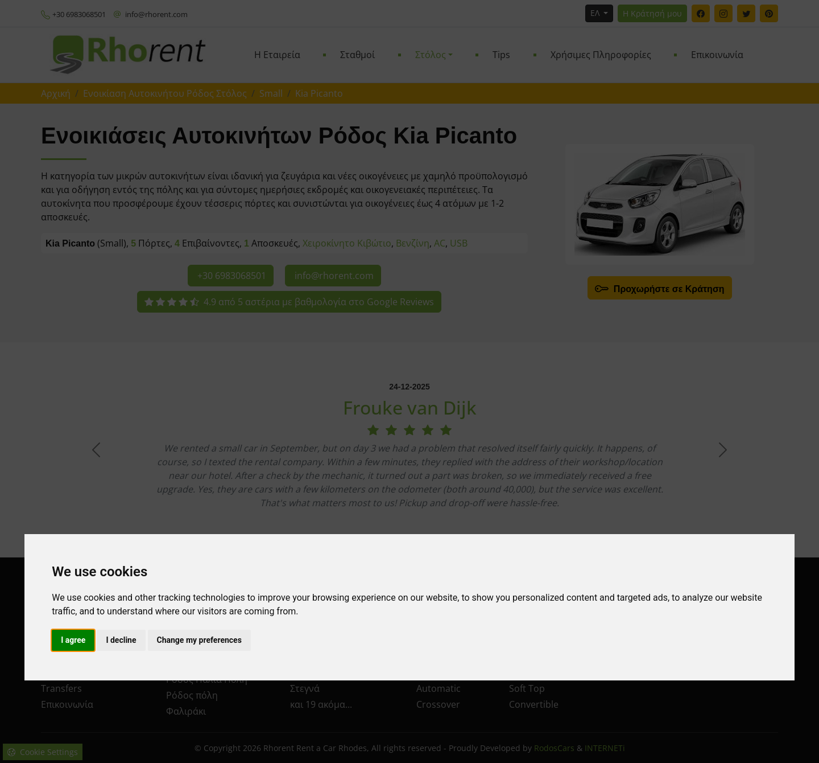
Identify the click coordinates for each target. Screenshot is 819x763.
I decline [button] (121, 640)
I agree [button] (73, 640)
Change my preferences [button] (199, 640)
